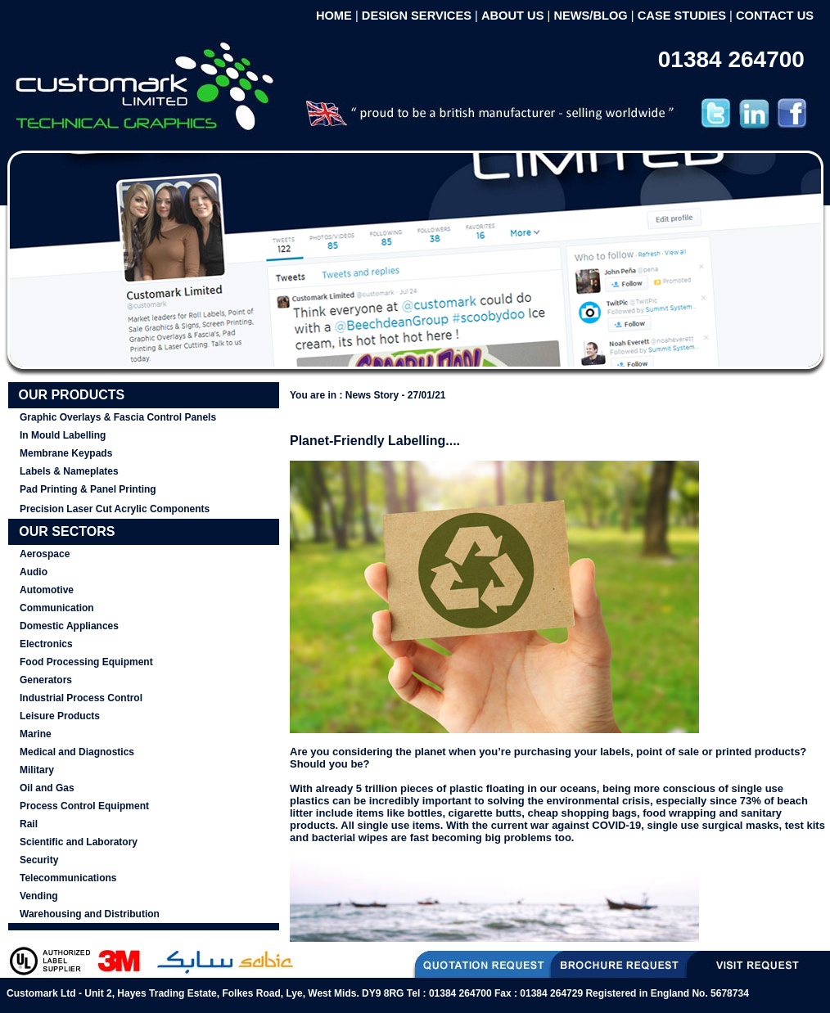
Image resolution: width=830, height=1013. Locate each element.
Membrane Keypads (66, 453)
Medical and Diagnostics (77, 752)
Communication (57, 608)
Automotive (47, 590)
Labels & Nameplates (69, 471)
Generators (46, 680)
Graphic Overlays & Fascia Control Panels (118, 417)
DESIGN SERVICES (416, 15)
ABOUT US (512, 15)
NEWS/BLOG (590, 15)
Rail (29, 824)
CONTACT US (775, 15)
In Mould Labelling (63, 435)
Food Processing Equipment (86, 662)
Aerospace (45, 554)
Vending (39, 896)
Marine (36, 734)
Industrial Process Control (81, 698)
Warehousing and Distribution (90, 914)
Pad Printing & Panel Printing (88, 489)
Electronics (46, 644)
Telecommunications (68, 878)
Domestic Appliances (69, 626)
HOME (334, 15)
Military (37, 770)
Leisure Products (60, 716)
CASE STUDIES (682, 15)
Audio (33, 572)
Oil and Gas (47, 788)
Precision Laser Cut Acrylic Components (115, 509)
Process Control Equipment (84, 806)
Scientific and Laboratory (79, 842)
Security (39, 860)
